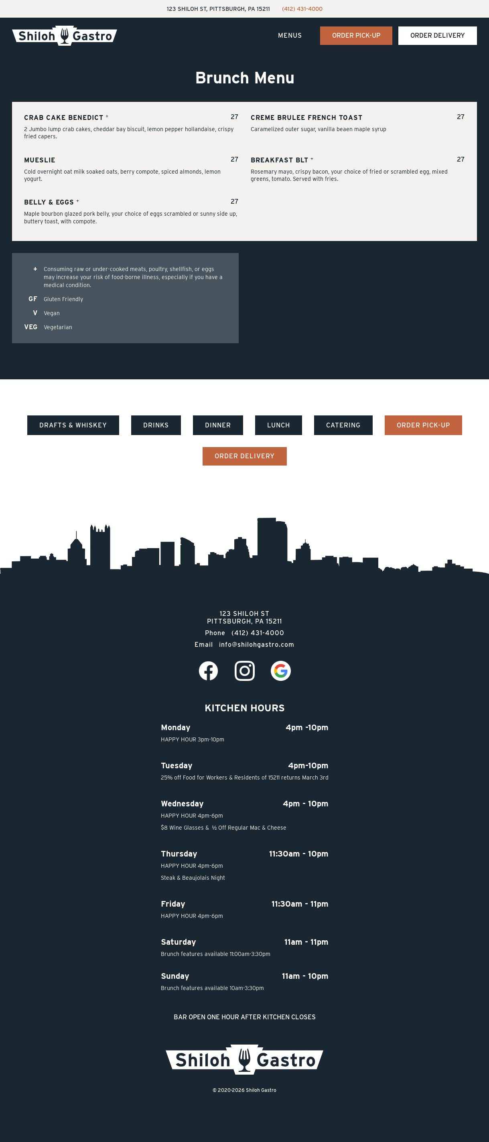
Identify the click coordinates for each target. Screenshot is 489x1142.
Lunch (278, 425)
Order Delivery (437, 35)
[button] (290, 36)
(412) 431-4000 (302, 9)
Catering (343, 425)
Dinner (218, 425)
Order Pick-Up (356, 35)
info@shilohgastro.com (256, 644)
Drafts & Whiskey (73, 425)
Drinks (156, 425)
